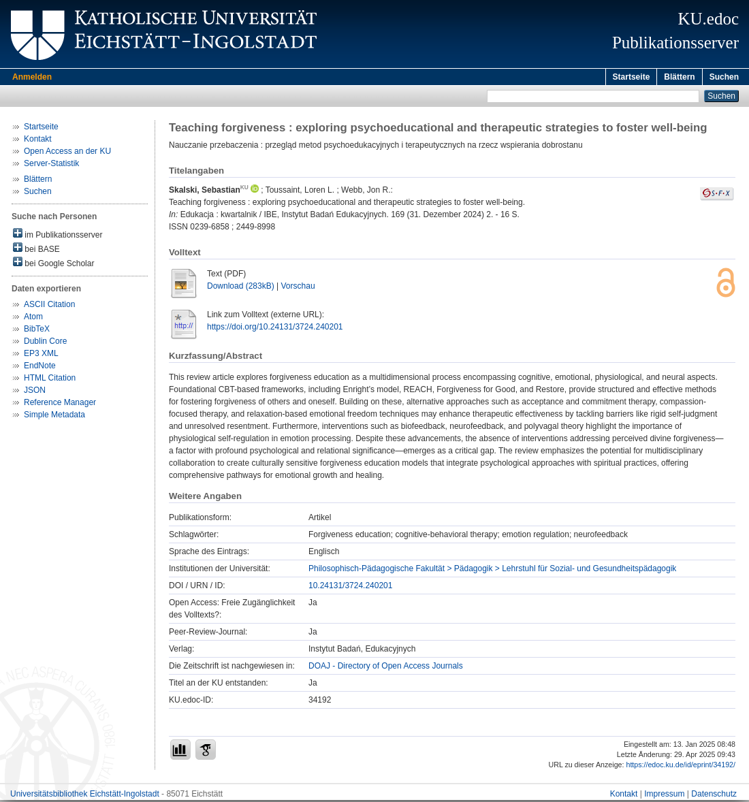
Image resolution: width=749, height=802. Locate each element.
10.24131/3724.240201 (350, 587)
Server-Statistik (51, 165)
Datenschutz (714, 796)
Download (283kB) (240, 288)
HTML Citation (50, 380)
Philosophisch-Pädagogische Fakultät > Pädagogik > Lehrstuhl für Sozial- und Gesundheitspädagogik (492, 570)
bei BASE (36, 250)
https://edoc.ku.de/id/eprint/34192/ (680, 767)
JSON (35, 392)
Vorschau (298, 288)
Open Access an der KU (67, 153)
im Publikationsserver (57, 236)
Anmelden (32, 77)
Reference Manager (60, 404)
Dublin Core (45, 343)
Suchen (724, 77)
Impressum (664, 796)
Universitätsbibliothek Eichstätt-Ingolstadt (84, 796)
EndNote (40, 367)
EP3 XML (41, 355)
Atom (33, 318)
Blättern (679, 77)
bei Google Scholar (53, 264)
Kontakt (38, 141)
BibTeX (37, 331)
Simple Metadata (54, 416)
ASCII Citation (49, 306)
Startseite (631, 77)
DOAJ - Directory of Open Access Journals (385, 668)
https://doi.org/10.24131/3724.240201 (275, 329)
